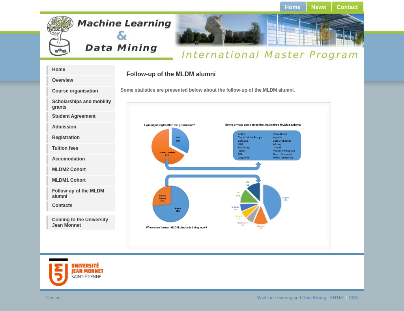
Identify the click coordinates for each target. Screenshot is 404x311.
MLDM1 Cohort (69, 180)
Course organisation (75, 91)
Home (58, 69)
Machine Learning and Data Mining (291, 297)
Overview (62, 80)
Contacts (62, 205)
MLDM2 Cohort (69, 169)
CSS (353, 297)
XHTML (337, 297)
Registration (66, 137)
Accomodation (68, 159)
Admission (64, 127)
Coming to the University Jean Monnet (80, 222)
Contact (54, 297)
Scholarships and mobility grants (81, 104)
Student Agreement (73, 116)
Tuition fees (65, 148)
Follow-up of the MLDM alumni (78, 193)
